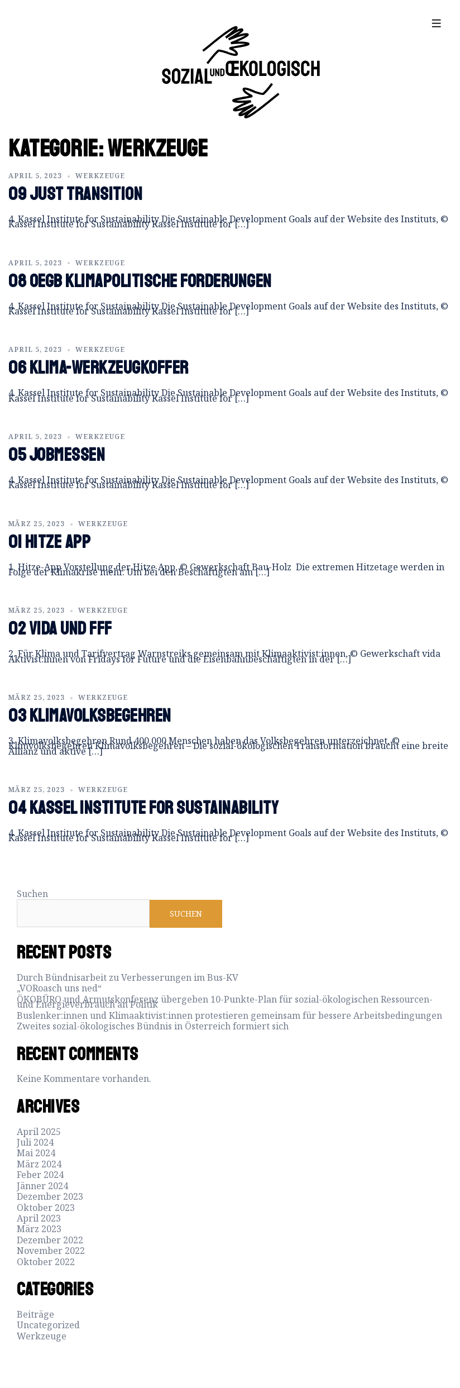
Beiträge (35, 1314)
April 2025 (39, 1131)
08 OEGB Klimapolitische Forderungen (140, 281)
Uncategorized (48, 1325)
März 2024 (39, 1164)
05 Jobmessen (56, 455)
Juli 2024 (35, 1142)
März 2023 (39, 1229)
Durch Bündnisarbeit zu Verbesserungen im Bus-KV (127, 977)
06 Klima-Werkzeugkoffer (98, 368)
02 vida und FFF (60, 629)
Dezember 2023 (50, 1196)
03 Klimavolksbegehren (89, 716)
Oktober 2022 (46, 1262)
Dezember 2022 (50, 1240)
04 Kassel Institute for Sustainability (143, 808)
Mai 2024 (36, 1153)
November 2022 (51, 1250)
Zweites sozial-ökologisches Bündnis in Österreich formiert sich (153, 1026)
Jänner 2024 (42, 1186)
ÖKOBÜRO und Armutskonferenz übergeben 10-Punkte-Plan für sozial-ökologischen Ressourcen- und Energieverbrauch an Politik (225, 1001)
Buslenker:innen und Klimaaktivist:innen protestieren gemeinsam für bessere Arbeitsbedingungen (229, 1015)
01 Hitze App (49, 542)
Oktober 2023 (46, 1207)
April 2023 (39, 1218)
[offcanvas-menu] (436, 23)
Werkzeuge (100, 175)
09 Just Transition (75, 194)
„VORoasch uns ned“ (59, 988)
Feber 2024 (40, 1174)
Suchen (32, 893)
